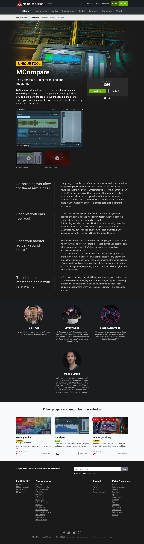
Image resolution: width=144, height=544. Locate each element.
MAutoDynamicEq (102, 437)
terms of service (72, 537)
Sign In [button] (89, 4)
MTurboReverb (41, 520)
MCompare (39, 500)
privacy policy (91, 473)
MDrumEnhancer (41, 502)
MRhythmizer (40, 507)
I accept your (86, 473)
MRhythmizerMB (41, 510)
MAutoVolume (41, 492)
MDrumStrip (21, 490)
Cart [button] (123, 4)
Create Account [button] (102, 4)
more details (45, 454)
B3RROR (34, 327)
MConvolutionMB (22, 487)
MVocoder (20, 492)
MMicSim (39, 505)
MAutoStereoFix (41, 490)
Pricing (53, 17)
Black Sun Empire (110, 327)
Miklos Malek (72, 373)
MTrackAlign (40, 515)
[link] (64, 533)
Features (44, 17)
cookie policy (96, 537)
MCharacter (39, 497)
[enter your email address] (97, 469)
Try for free (116, 91)
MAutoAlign (39, 485)
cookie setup (107, 537)
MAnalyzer (60, 437)
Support (61, 17)
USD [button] (114, 4)
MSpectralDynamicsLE (44, 512)
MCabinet (20, 485)
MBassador (39, 495)
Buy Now (97, 91)
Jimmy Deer (72, 327)
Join (124, 469)
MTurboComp (40, 517)
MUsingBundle (23, 437)
